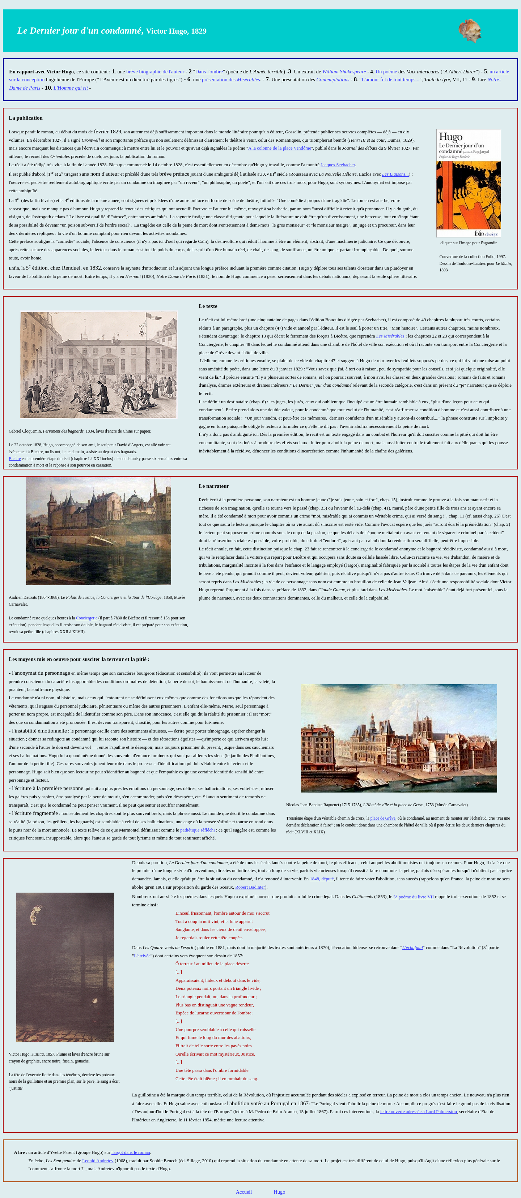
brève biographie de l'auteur (156, 71)
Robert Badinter (250, 887)
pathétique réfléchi (197, 830)
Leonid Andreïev (97, 1160)
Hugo (279, 1192)
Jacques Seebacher (338, 164)
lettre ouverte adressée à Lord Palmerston (418, 1111)
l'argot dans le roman (130, 1152)
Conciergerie (86, 618)
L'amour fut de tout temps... (390, 79)
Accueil (244, 1192)
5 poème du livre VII (413, 896)
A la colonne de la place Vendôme (279, 148)
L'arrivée (142, 955)
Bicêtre (15, 458)
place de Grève (382, 818)
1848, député (322, 878)
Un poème (386, 71)
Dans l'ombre (209, 71)
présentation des (231, 79)
